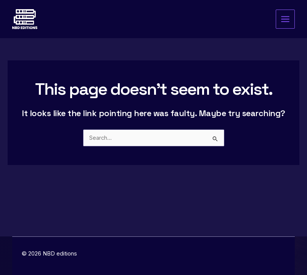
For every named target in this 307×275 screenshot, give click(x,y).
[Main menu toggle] (285, 19)
